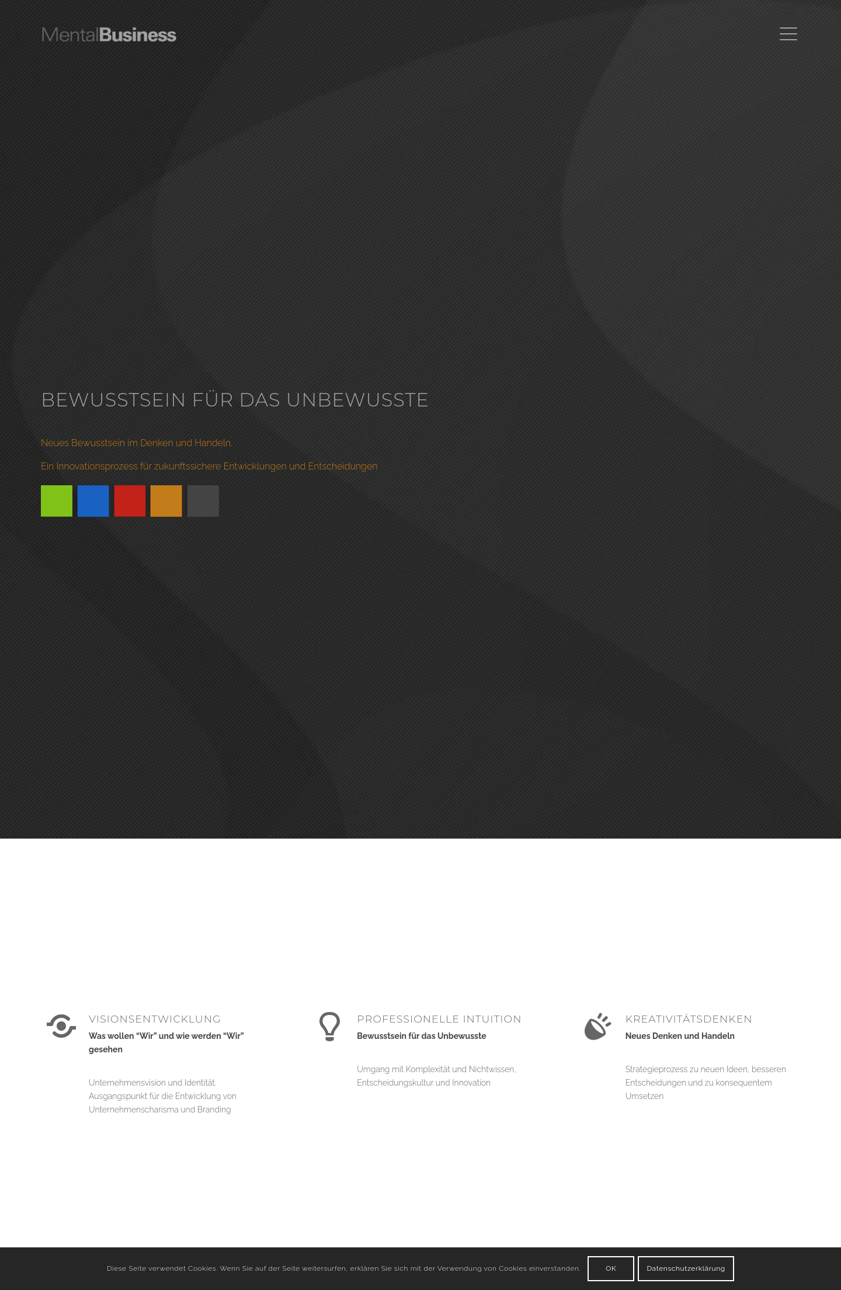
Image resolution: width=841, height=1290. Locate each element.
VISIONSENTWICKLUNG (155, 1019)
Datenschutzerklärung (686, 1268)
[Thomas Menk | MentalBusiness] (127, 34)
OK (611, 1268)
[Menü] (786, 34)
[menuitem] (786, 34)
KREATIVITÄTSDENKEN (689, 1019)
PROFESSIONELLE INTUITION (439, 1019)
